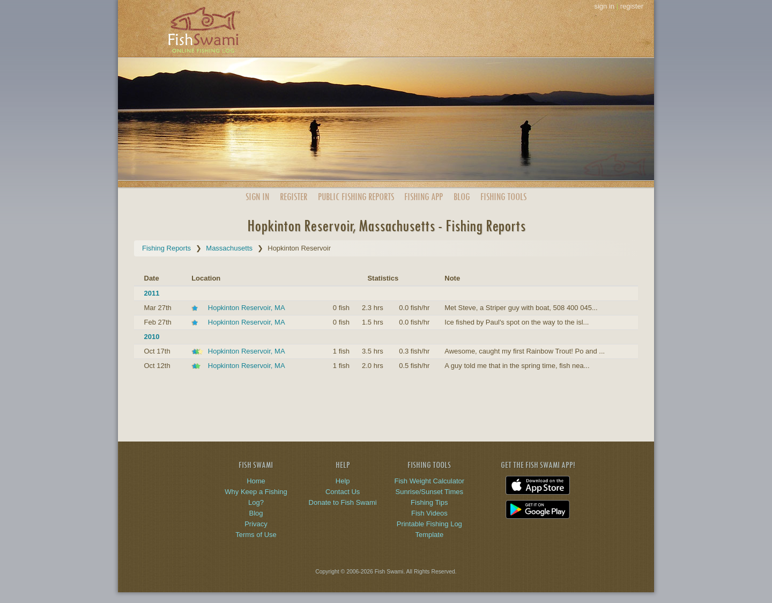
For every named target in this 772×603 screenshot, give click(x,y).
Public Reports (356, 196)
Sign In (257, 196)
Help (343, 481)
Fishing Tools (503, 196)
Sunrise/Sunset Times (429, 492)
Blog (462, 196)
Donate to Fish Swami (343, 502)
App (423, 196)
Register (293, 196)
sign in (604, 6)
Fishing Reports (166, 248)
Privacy (256, 524)
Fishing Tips (429, 502)
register (631, 6)
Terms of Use (256, 535)
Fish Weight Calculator (430, 481)
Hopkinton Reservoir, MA (246, 308)
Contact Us (342, 492)
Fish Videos (429, 513)
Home (256, 481)
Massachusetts (229, 248)
